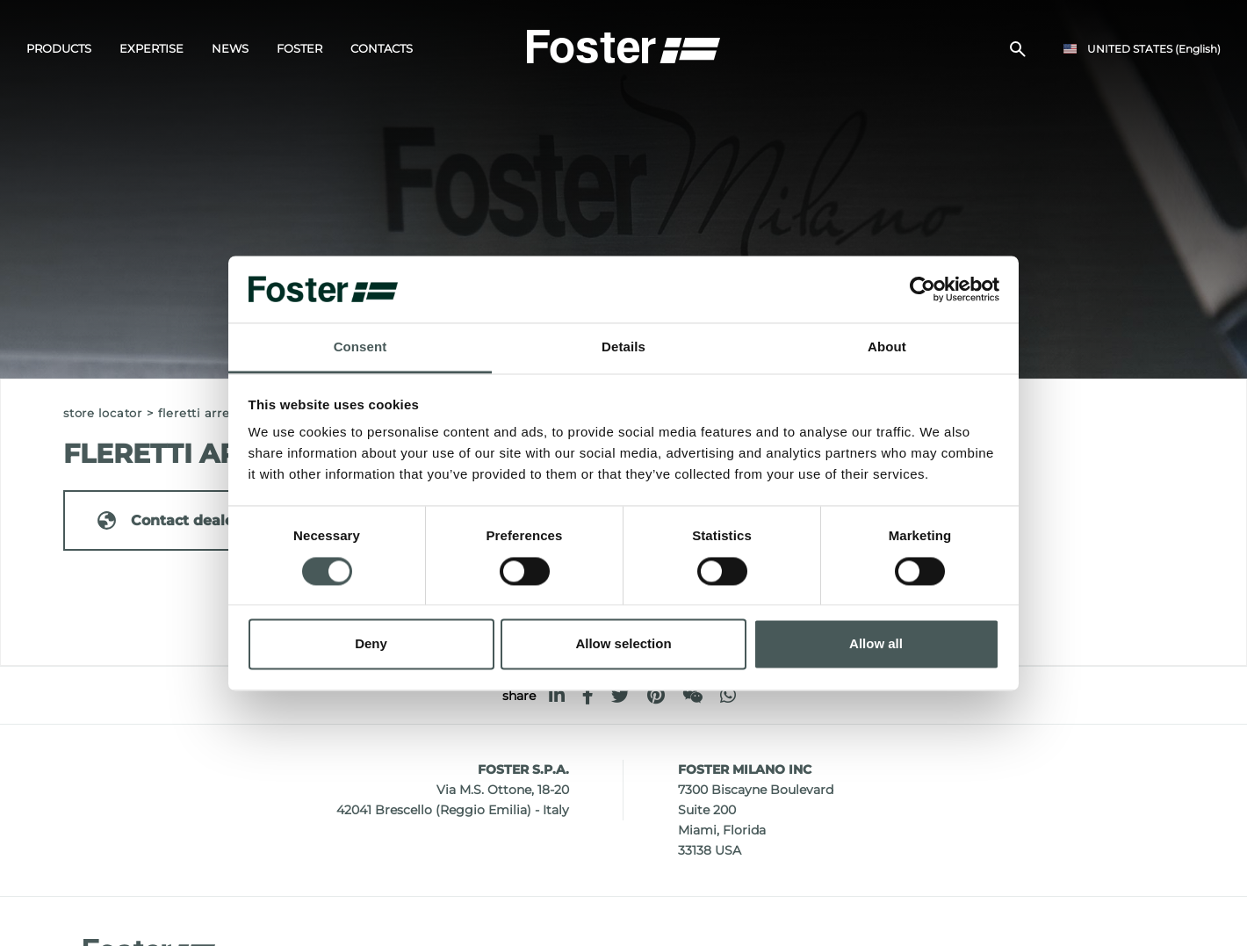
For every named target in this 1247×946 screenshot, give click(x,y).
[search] (1017, 49)
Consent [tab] (360, 347)
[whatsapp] (728, 695)
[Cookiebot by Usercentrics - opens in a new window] (922, 289)
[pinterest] (656, 695)
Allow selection (623, 644)
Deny (371, 644)
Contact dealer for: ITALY (204, 520)
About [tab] (887, 347)
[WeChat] (692, 695)
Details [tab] (623, 347)
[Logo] (623, 45)
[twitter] (620, 695)
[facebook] (588, 695)
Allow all (876, 644)
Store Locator (102, 413)
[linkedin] (557, 695)
